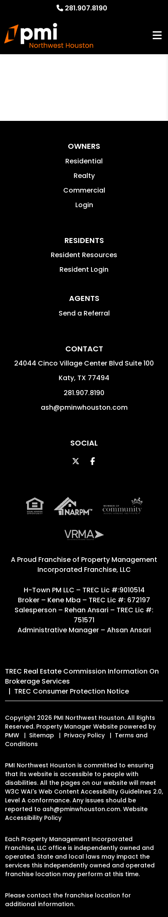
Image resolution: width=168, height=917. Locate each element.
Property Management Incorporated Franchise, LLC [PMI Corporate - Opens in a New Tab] (97, 564)
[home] (48, 35)
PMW (12, 735)
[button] (76, 461)
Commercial (84, 190)
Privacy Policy (84, 735)
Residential (84, 161)
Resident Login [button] (84, 269)
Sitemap (41, 735)
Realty (84, 175)
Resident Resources (84, 255)
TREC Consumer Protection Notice (71, 691)
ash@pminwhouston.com (84, 407)
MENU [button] (157, 35)
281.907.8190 (86, 8)
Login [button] (84, 205)
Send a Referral (84, 313)
